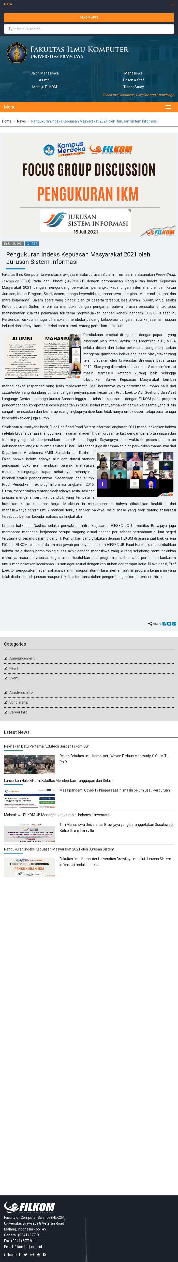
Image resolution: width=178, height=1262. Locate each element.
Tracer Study (133, 87)
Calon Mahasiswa (45, 73)
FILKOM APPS (89, 17)
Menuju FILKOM (44, 87)
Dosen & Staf (133, 80)
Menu (89, 4)
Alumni (44, 80)
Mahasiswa (133, 73)
